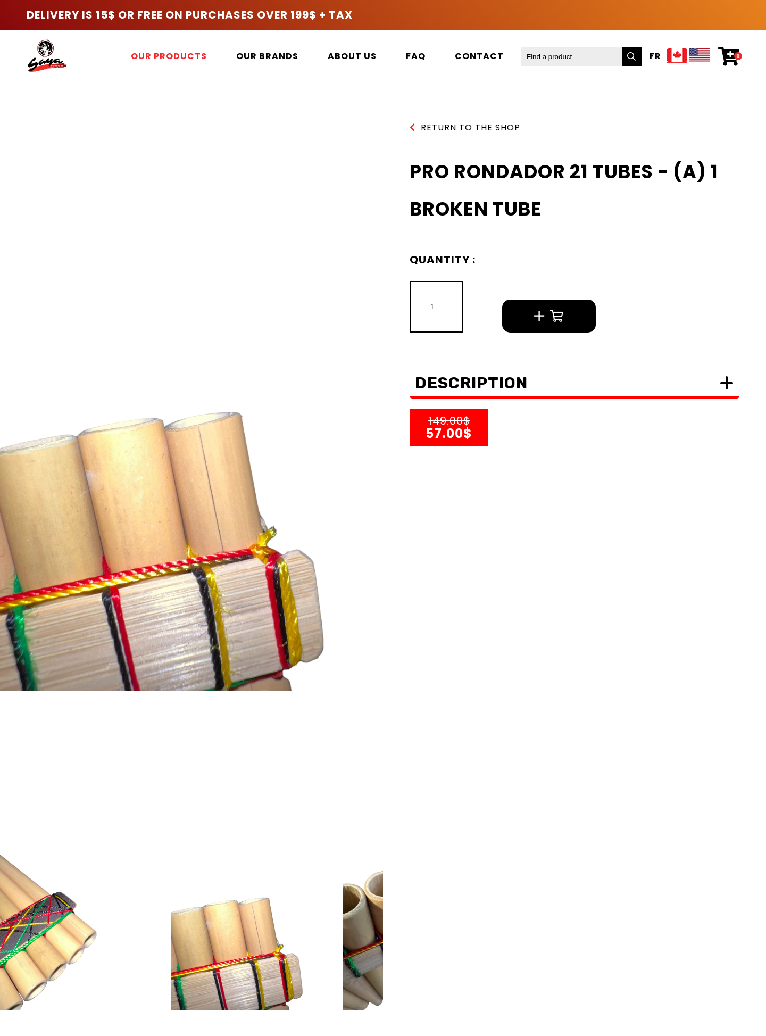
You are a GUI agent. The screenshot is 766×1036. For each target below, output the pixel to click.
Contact (479, 56)
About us (352, 56)
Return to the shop (465, 127)
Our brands (267, 56)
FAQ (416, 56)
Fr (655, 56)
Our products (169, 56)
